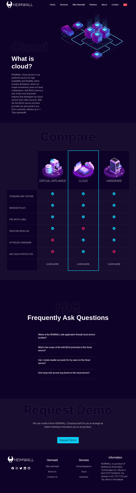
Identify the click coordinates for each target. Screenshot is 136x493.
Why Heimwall (79, 5)
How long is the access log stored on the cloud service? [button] (64, 373)
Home (52, 5)
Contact (115, 5)
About (104, 5)
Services (64, 5)
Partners (93, 5)
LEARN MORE (52, 264)
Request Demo (68, 440)
